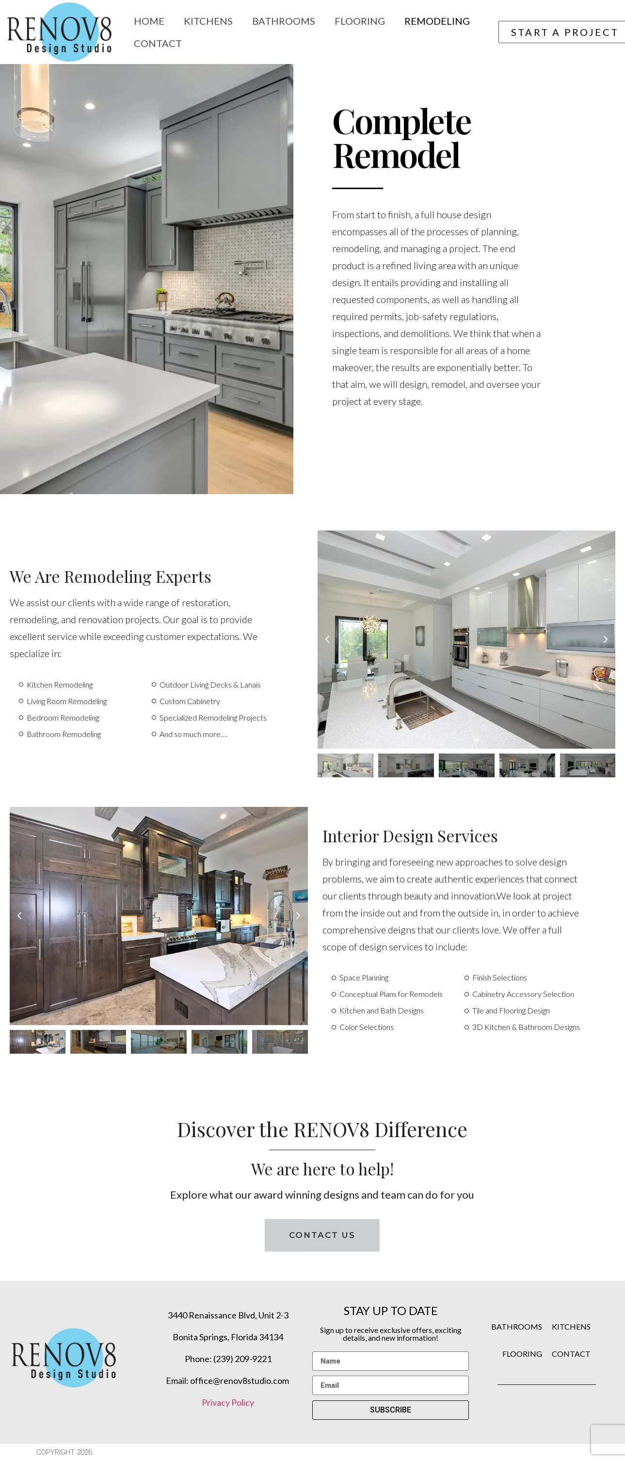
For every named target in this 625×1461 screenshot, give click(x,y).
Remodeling (437, 21)
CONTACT (571, 1353)
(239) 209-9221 (242, 1358)
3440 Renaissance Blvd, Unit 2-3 (228, 1315)
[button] (327, 639)
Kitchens (208, 21)
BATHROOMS (516, 1326)
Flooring (360, 21)
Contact (158, 43)
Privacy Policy (228, 1402)
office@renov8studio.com (240, 1380)
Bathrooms (283, 21)
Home (149, 21)
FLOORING (522, 1353)
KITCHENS (571, 1326)
